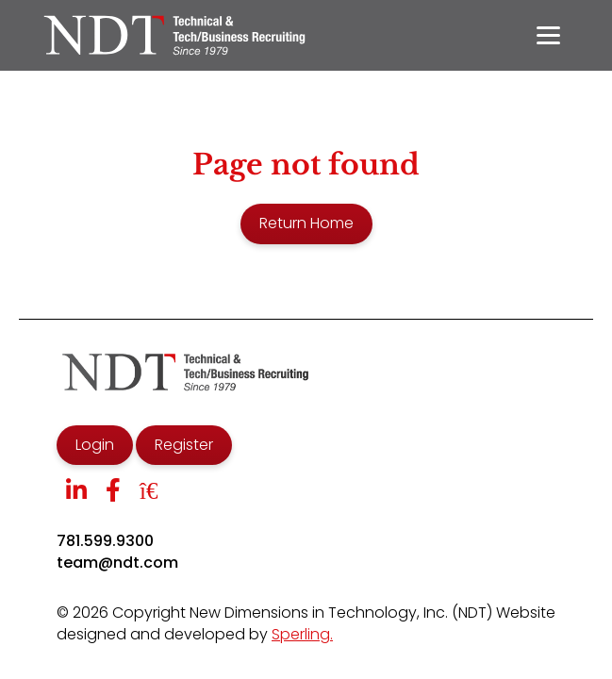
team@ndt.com (117, 563)
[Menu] (548, 35)
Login (94, 444)
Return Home (306, 223)
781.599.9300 (105, 541)
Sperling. (302, 634)
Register (184, 444)
